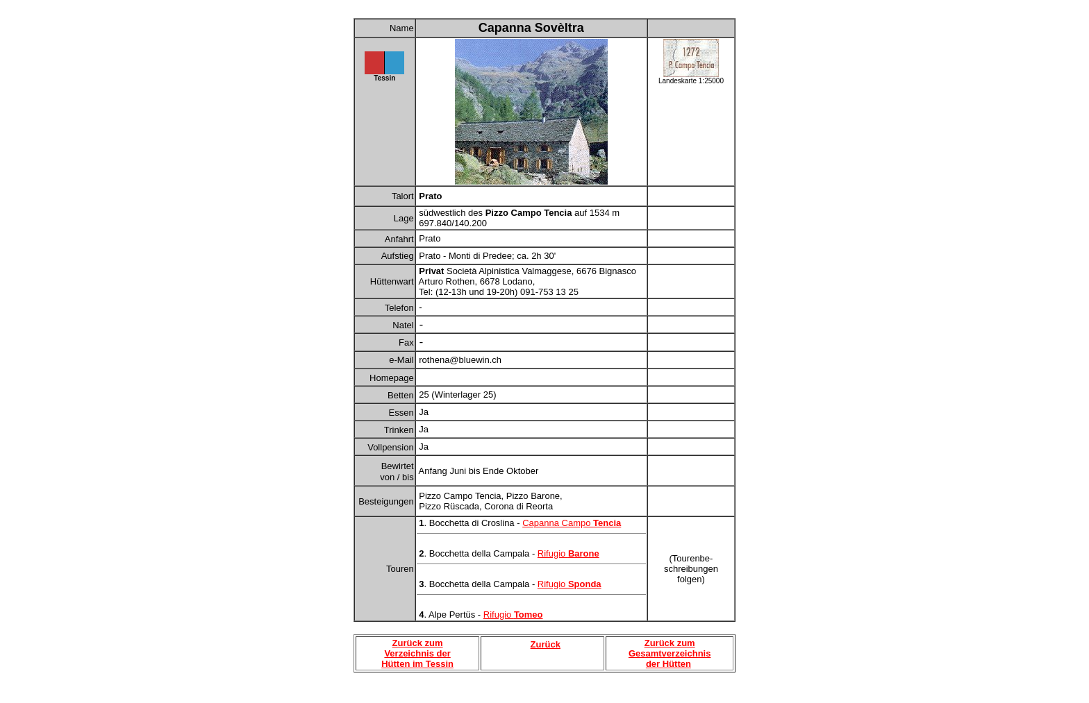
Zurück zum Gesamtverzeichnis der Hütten (670, 653)
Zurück (545, 644)
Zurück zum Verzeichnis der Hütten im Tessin (417, 653)
